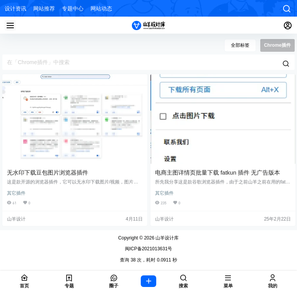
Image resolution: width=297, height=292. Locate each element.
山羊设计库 (166, 238)
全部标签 (240, 45)
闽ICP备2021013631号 (148, 248)
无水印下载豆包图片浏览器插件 (47, 172)
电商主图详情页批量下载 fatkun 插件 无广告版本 (217, 172)
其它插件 (16, 193)
